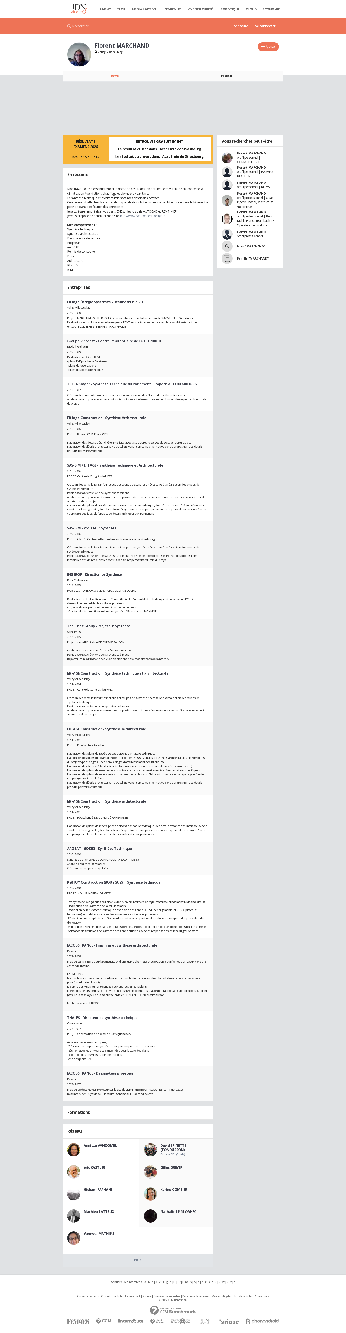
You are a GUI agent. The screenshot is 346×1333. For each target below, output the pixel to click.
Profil (116, 76)
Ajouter (271, 46)
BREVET (85, 156)
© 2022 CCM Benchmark (173, 1300)
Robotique (230, 9)
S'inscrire (241, 26)
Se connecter (265, 26)
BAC (75, 156)
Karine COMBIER (173, 1189)
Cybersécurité (200, 9)
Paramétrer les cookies (195, 1296)
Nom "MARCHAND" (251, 246)
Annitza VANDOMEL (100, 1145)
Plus (137, 1260)
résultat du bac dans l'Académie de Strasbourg (161, 149)
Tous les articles (243, 1296)
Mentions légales (221, 1296)
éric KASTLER (94, 1167)
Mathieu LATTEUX (99, 1211)
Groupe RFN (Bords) (172, 1154)
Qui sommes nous (88, 1296)
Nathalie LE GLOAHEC (178, 1211)
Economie (271, 9)
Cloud (251, 9)
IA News (105, 9)
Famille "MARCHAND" (253, 258)
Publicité (117, 1296)
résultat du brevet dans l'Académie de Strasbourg (162, 156)
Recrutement (132, 1296)
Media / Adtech (145, 9)
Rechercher (80, 26)
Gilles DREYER (171, 1167)
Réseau (226, 76)
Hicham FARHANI (98, 1189)
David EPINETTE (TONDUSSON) (173, 1147)
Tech (121, 9)
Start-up (173, 9)
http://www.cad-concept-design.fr (142, 216)
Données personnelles (167, 1296)
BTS (96, 156)
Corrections (262, 1296)
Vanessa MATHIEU (99, 1233)
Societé (147, 1296)
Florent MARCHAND (251, 153)
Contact (105, 1296)
